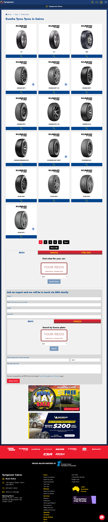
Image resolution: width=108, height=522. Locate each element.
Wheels (46, 489)
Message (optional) (13, 363)
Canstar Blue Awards (78, 477)
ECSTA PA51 (86, 196)
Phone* (17, 302)
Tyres (45, 475)
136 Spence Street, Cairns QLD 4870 (15, 484)
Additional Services (49, 510)
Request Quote (13, 381)
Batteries (46, 498)
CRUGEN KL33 (86, 124)
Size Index (75, 475)
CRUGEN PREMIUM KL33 (21, 160)
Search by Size (48, 479)
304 (87, 52)
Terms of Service (55, 376)
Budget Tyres (75, 479)
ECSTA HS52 (54, 196)
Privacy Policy (43, 376)
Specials (47, 512)
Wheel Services (48, 508)
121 (21, 52)
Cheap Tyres (75, 482)
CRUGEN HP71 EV (54, 88)
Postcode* (10, 314)
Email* (9, 308)
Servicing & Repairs (50, 503)
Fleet (45, 519)
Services (47, 496)
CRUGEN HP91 (86, 88)
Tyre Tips (46, 486)
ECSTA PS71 (21, 232)
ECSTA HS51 (21, 196)
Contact (46, 515)
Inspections (47, 501)
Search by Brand (49, 482)
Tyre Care (46, 484)
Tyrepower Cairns (54, 6)
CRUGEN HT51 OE (54, 124)
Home (8, 14)
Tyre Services (47, 505)
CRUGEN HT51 (21, 124)
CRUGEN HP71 (21, 88)
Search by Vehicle (49, 477)
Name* (9, 296)
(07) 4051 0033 (11, 488)
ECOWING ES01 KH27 (54, 160)
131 (54, 52)
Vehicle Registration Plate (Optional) (18, 357)
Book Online (48, 517)
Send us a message (12, 492)
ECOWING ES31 (86, 160)
